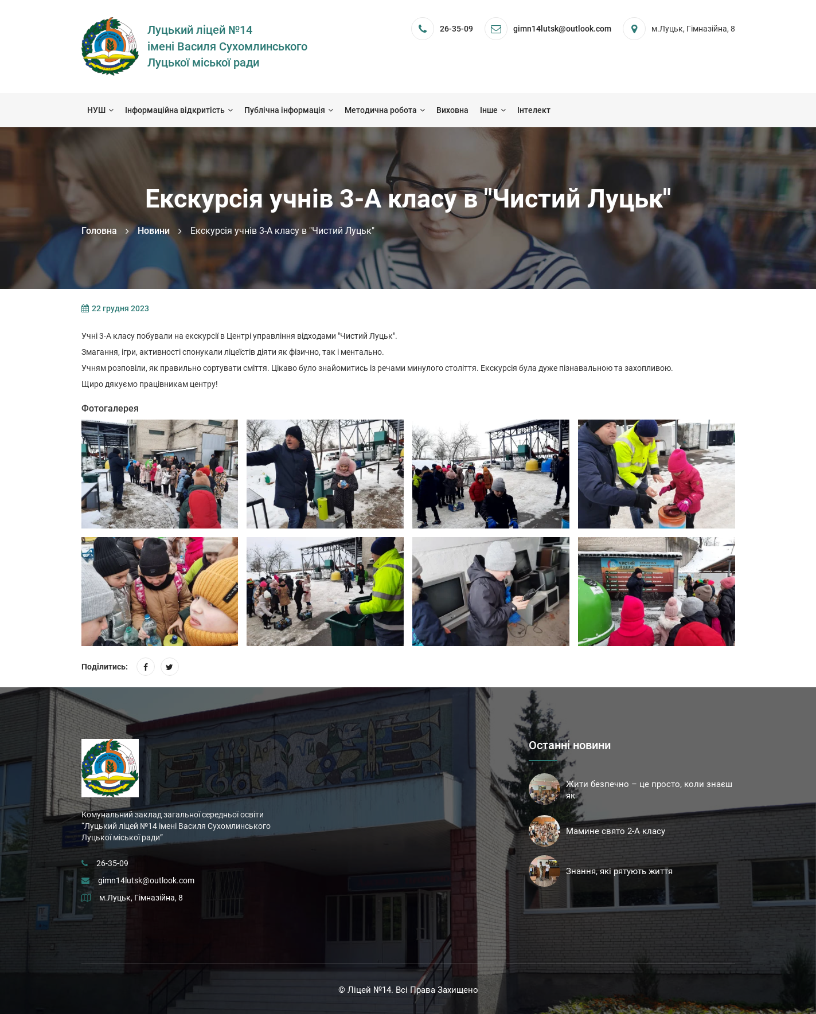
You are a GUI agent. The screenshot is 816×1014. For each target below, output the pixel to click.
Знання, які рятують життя (619, 871)
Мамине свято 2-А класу (615, 831)
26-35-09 (456, 28)
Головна (99, 230)
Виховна (452, 110)
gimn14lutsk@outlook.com (146, 880)
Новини (154, 230)
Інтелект (533, 110)
